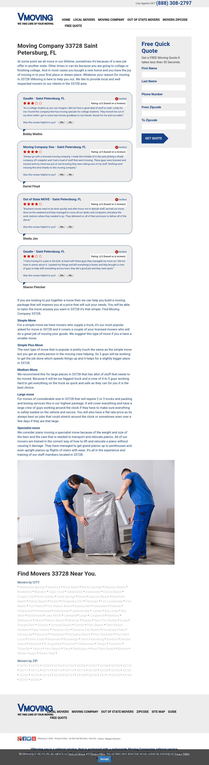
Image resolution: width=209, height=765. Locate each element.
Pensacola (24, 634)
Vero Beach (53, 648)
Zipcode (143, 711)
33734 (46, 675)
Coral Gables (45, 596)
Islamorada (61, 610)
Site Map (158, 711)
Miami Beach (55, 620)
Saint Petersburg (92, 639)
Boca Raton (71, 587)
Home (66, 19)
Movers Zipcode (175, 19)
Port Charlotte (103, 634)
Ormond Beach (61, 625)
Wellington (80, 648)
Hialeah (115, 606)
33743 (127, 675)
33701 (23, 665)
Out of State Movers (143, 19)
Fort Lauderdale (112, 601)
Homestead (43, 610)
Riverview (54, 639)
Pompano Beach (78, 634)
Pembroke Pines (113, 629)
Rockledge (71, 639)
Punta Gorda (36, 639)
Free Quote (73, 26)
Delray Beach (38, 601)
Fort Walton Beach (59, 606)
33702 (35, 665)
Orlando (42, 625)
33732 (23, 675)
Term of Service (76, 754)
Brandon (40, 592)
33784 (35, 680)
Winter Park (47, 653)
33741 (104, 675)
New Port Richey (105, 620)
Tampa (101, 644)
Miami (39, 620)
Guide (172, 711)
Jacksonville (80, 610)
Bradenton (24, 592)
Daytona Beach (98, 596)
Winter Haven (26, 653)
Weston (123, 648)
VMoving (42, 738)
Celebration (75, 592)
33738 (81, 675)
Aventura (54, 587)
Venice (37, 648)
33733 (35, 675)
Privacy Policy (61, 738)
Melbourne (24, 620)
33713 (46, 670)
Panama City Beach (86, 629)
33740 (92, 675)
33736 (58, 675)
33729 (104, 670)
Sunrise (69, 644)
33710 (127, 665)
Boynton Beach (114, 587)
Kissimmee (35, 615)
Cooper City (25, 596)
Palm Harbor (40, 629)
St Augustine (52, 644)
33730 (115, 670)
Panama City (61, 629)
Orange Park (26, 625)
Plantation (57, 634)
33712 (35, 670)
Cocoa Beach (112, 592)
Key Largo (111, 610)
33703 (46, 665)
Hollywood (24, 610)
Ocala (124, 620)
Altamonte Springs (32, 587)
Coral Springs (66, 596)
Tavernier (115, 644)
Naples (87, 620)
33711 (23, 670)
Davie (82, 596)
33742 (115, 675)
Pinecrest (41, 634)
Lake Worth (53, 615)
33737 (69, 675)
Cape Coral (56, 592)
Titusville (23, 648)
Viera (66, 648)
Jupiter (97, 610)
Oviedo (79, 625)
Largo (83, 615)
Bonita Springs (92, 587)
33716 (81, 670)
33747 (23, 680)
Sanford (112, 639)
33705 (69, 665)
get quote (153, 138)
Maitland (113, 615)
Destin (54, 601)
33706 (81, 665)
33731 (127, 670)
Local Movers (84, 19)
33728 (92, 670)
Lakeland (70, 615)
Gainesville (82, 606)
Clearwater (93, 592)
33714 (58, 670)
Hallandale (100, 606)
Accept (104, 759)
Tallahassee (85, 644)
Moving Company (111, 19)
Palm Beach (95, 625)
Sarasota (35, 644)
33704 (58, 665)
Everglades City (72, 601)
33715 (69, 670)
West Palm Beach (102, 648)
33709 (115, 665)
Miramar (73, 620)
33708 (104, 665)
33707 (92, 665)
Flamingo (91, 601)
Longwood (97, 615)
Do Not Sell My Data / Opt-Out (82, 738)
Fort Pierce (36, 606)
